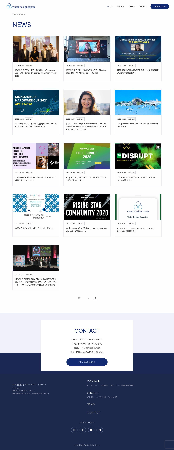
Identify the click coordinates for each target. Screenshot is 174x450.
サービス (132, 6)
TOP (14, 14)
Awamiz (112, 397)
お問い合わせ (159, 6)
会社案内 (120, 6)
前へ (80, 297)
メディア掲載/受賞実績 (124, 385)
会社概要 (104, 385)
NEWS (91, 404)
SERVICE (92, 392)
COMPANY (93, 381)
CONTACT (93, 412)
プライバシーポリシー (87, 423)
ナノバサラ (100, 397)
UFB (90, 397)
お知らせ (143, 6)
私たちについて (92, 385)
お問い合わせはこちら (91, 362)
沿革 (112, 385)
